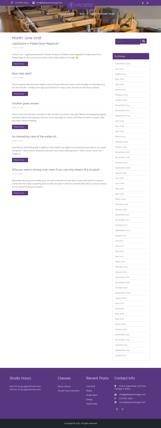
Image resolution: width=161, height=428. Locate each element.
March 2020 (120, 89)
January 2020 (121, 100)
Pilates (89, 391)
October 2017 (121, 225)
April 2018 (119, 194)
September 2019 (122, 116)
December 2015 (122, 334)
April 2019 (119, 131)
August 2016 (120, 298)
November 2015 (122, 340)
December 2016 (122, 277)
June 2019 (119, 121)
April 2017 (119, 256)
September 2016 (122, 293)
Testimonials (91, 404)
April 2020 (119, 84)
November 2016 (122, 282)
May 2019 (119, 126)
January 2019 (121, 147)
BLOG (82, 14)
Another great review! (25, 103)
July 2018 (119, 178)
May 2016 (119, 314)
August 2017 (120, 235)
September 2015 (122, 350)
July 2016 (119, 303)
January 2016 (121, 329)
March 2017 (120, 261)
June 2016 (119, 308)
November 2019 (122, 110)
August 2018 (120, 173)
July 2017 (119, 241)
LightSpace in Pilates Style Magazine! (35, 43)
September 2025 (122, 63)
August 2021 (120, 74)
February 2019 (121, 142)
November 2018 (122, 157)
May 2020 (119, 79)
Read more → (20, 64)
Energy (89, 399)
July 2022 (119, 69)
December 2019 (122, 105)
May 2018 (119, 189)
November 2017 (122, 220)
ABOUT (49, 14)
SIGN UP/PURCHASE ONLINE (102, 14)
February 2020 (121, 95)
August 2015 (120, 355)
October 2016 (121, 288)
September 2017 (122, 230)
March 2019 (120, 136)
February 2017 (121, 267)
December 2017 (122, 215)
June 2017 (119, 246)
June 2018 (119, 183)
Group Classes (64, 386)
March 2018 (120, 199)
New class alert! (22, 73)
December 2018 (122, 152)
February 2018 (121, 204)
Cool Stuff (90, 386)
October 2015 (121, 345)
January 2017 (121, 272)
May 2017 (119, 251)
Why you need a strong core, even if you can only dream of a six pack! (56, 169)
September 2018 (122, 168)
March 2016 (120, 324)
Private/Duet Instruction (68, 391)
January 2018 (121, 209)
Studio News (92, 395)
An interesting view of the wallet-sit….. (35, 136)
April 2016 (119, 319)
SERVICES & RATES (66, 14)
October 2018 (121, 162)
